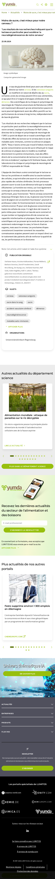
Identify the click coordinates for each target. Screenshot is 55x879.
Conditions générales (35, 867)
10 (36, 456)
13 (44, 456)
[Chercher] (37, 4)
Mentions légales (13, 867)
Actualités (7, 704)
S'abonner (27, 768)
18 (30, 459)
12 (41, 456)
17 (27, 459)
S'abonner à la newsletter (24, 530)
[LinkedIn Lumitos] (27, 831)
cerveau (27, 89)
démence (6, 102)
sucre (46, 92)
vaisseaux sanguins (45, 89)
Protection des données (27, 871)
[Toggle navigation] (51, 5)
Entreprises (8, 713)
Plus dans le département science (27, 466)
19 (32, 459)
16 (25, 459)
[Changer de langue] (46, 4)
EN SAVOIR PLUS (27, 673)
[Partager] (42, 4)
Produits (6, 723)
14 (19, 459)
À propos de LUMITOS (26, 846)
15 (22, 459)
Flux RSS (6, 732)
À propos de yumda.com (27, 851)
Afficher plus (14, 326)
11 (39, 456)
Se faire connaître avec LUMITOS (26, 841)
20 (35, 459)
